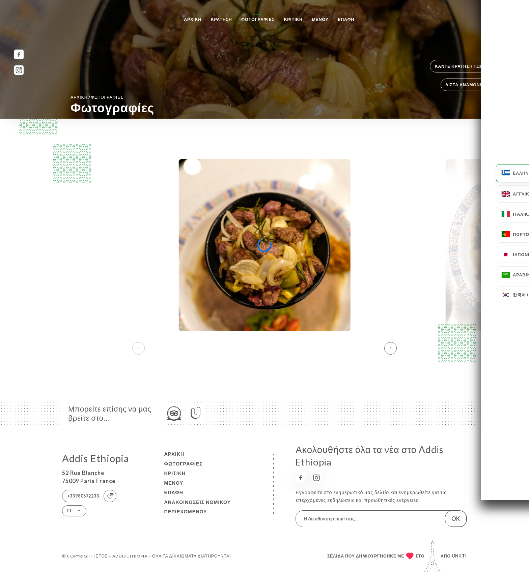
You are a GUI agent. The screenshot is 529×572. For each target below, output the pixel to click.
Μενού (320, 19)
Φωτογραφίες (258, 19)
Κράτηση (221, 19)
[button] (390, 348)
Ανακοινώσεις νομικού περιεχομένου (197, 507)
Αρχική (192, 19)
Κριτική (293, 19)
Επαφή (346, 19)
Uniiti (459, 556)
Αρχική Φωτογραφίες (97, 97)
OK (455, 518)
